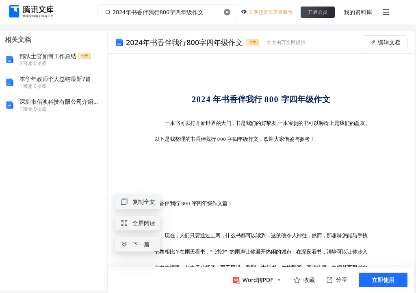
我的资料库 (358, 12)
